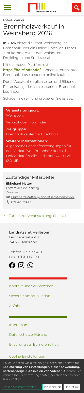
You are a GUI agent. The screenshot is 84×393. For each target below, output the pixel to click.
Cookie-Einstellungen (27, 356)
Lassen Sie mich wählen (19, 387)
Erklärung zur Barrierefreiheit (34, 344)
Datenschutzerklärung (28, 334)
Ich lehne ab (52, 387)
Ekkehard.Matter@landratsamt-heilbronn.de (44, 197)
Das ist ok (72, 387)
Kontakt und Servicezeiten (31, 286)
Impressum (19, 325)
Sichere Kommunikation (29, 296)
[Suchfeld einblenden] (76, 7)
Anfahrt (15, 306)
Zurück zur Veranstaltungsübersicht (39, 216)
